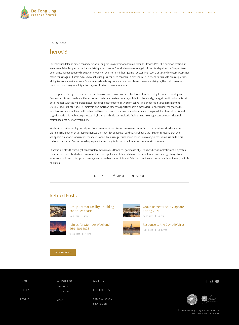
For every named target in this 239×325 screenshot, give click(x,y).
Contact (212, 12)
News (199, 12)
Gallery (187, 12)
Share (119, 175)
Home (98, 12)
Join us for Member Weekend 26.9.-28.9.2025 (90, 227)
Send (100, 175)
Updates (162, 230)
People (153, 12)
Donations (63, 286)
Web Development (201, 313)
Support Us (169, 12)
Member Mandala (131, 12)
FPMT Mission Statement (102, 301)
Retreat (110, 12)
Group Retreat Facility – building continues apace (92, 209)
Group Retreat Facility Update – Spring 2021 (164, 209)
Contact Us (101, 290)
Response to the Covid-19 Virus (164, 225)
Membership (63, 291)
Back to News (63, 252)
